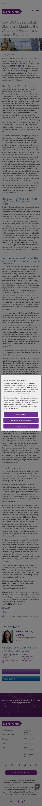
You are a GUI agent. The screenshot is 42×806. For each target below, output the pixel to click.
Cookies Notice (25, 393)
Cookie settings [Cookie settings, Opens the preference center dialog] (21, 414)
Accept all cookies (21, 426)
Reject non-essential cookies (21, 420)
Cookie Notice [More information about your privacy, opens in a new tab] (13, 408)
